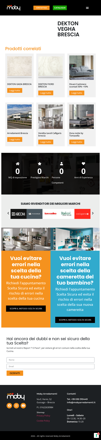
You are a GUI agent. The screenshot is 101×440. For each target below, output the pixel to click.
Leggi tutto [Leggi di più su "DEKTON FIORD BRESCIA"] (45, 92)
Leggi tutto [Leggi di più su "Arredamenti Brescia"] (14, 139)
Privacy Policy (43, 415)
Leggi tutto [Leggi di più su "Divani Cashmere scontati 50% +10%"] (76, 92)
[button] (87, 8)
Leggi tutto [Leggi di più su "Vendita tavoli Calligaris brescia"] (45, 142)
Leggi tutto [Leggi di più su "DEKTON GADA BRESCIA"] (14, 90)
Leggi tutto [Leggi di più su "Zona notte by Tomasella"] (76, 142)
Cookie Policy (43, 420)
